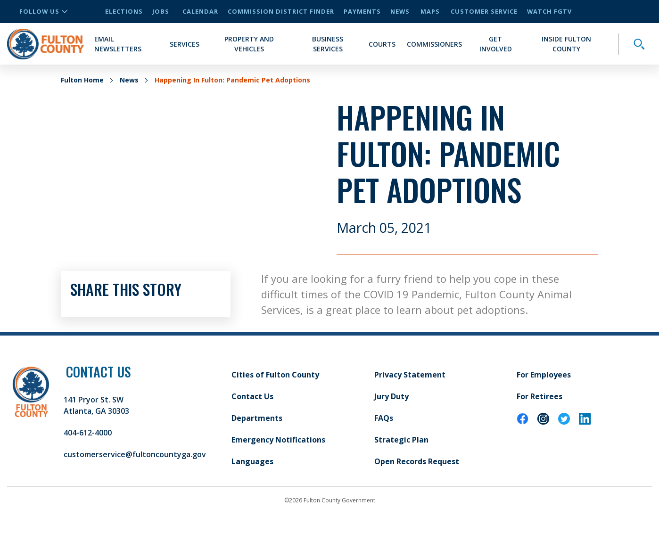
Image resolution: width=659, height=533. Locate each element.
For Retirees (539, 396)
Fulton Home (82, 79)
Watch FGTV (549, 11)
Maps (430, 11)
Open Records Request (416, 461)
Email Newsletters (117, 43)
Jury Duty (391, 396)
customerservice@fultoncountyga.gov (135, 454)
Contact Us (252, 396)
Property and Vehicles (249, 43)
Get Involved (495, 43)
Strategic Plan (401, 440)
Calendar (200, 11)
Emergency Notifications (278, 440)
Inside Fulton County (566, 43)
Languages (252, 461)
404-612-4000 (88, 432)
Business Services (327, 43)
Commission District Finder (281, 11)
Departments (256, 418)
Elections (124, 11)
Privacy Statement (409, 374)
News (400, 11)
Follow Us (43, 11)
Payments (362, 11)
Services (184, 44)
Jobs (160, 11)
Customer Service (484, 11)
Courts (382, 44)
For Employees (544, 374)
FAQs (383, 418)
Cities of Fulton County (275, 374)
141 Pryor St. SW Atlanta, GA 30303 (96, 405)
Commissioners (434, 44)
